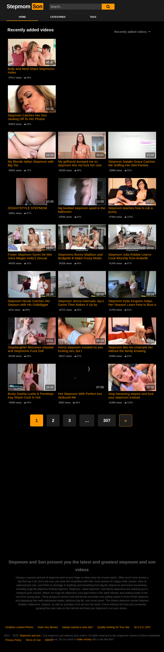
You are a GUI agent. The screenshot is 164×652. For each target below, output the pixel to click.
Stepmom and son (30, 635)
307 (106, 420)
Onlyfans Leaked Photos (19, 627)
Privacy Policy (13, 640)
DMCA (48, 640)
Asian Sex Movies (48, 627)
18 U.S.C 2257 (142, 627)
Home (22, 17)
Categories (58, 17)
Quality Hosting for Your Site (114, 627)
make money (84, 639)
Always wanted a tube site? (77, 627)
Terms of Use (33, 640)
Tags (93, 17)
